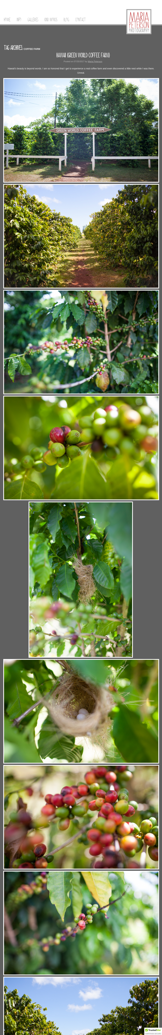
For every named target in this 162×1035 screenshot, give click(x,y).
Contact (80, 19)
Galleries (33, 19)
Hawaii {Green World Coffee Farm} (83, 55)
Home (7, 19)
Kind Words (51, 19)
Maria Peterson (95, 61)
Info (19, 19)
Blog (66, 19)
